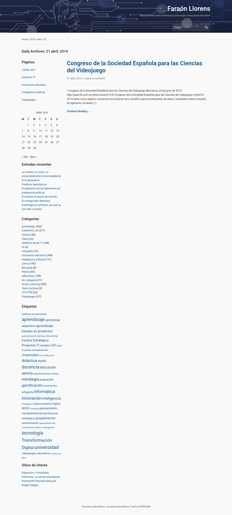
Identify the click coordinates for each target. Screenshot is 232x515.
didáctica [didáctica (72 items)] (29, 360)
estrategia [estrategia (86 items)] (30, 379)
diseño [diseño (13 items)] (42, 361)
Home (25, 39)
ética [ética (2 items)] (24, 458)
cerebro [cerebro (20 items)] (45, 345)
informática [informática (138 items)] (44, 391)
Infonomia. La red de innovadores (41, 476)
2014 (32, 39)
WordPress (99, 506)
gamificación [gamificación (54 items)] (32, 385)
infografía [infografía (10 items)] (27, 392)
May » (33, 156)
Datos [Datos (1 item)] (41, 356)
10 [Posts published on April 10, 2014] (40, 130)
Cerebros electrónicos (34, 184)
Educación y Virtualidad (35, 472)
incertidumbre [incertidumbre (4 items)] (50, 385)
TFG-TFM (27, 292)
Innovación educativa (34, 84)
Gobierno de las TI (32, 242)
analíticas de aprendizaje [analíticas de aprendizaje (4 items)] (34, 314)
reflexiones (28, 275)
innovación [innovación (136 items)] (32, 398)
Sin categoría (29, 280)
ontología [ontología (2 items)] (35, 409)
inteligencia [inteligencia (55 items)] (51, 398)
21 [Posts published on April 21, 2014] (23, 142)
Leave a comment (95, 78)
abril (39, 39)
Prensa (26, 271)
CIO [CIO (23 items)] (53, 345)
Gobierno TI (28, 77)
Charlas (26, 234)
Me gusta (27, 267)
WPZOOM (145, 506)
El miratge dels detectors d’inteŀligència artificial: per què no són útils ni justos (41, 205)
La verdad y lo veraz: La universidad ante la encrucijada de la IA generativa (41, 176)
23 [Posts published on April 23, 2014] (34, 142)
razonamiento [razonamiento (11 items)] (30, 423)
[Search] (188, 27)
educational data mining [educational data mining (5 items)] (45, 373)
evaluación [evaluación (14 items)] (46, 379)
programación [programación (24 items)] (45, 418)
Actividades (28, 226)
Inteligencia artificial (33, 92)
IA (23, 247)
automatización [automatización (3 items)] (29, 336)
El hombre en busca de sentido (39, 196)
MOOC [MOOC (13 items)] (26, 408)
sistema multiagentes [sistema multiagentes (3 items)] (44, 427)
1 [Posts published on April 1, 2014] (28, 124)
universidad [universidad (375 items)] (46, 447)
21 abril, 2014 (75, 78)
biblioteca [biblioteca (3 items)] (41, 336)
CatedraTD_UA (30, 230)
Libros (25, 263)
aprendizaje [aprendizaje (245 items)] (33, 319)
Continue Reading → (79, 111)
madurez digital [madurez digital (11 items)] (50, 403)
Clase (25, 238)
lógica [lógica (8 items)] (37, 403)
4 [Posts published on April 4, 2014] (45, 124)
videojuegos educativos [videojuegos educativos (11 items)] (36, 453)
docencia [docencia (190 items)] (30, 367)
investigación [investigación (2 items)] (27, 404)
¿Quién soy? (28, 69)
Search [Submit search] (206, 27)
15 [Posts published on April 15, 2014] (29, 136)
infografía (27, 251)
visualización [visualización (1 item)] (56, 454)
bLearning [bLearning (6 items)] (52, 336)
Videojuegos (29, 99)
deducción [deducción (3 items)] (49, 355)
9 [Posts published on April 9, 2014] (34, 130)
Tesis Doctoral (30, 288)
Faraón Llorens (188, 8)
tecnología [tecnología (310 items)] (32, 433)
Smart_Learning (31, 284)
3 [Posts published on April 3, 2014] (39, 124)
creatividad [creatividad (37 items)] (30, 355)
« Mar (25, 156)
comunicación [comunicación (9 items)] (39, 350)
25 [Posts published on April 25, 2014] (46, 142)
